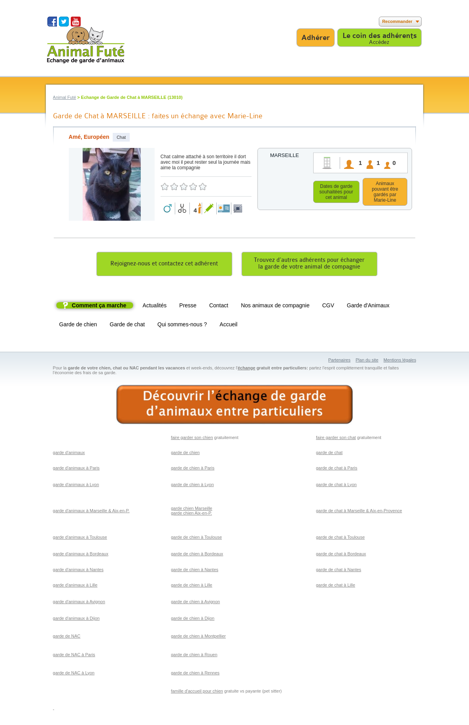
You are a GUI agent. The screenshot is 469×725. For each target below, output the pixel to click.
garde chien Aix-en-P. (191, 514)
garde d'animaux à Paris (76, 469)
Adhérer (315, 37)
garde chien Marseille (191, 509)
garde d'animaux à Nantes (78, 570)
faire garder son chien (192, 438)
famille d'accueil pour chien (197, 692)
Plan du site (367, 361)
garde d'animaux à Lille (75, 586)
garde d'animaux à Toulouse (80, 538)
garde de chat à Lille (335, 586)
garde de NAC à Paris (74, 655)
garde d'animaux (69, 453)
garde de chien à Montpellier (198, 637)
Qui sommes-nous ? (182, 325)
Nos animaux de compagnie (275, 306)
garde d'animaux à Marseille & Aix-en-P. (91, 511)
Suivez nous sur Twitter (64, 22)
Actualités (155, 306)
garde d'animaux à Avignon (79, 602)
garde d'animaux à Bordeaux (80, 555)
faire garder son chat (336, 438)
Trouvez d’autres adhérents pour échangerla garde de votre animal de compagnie (309, 264)
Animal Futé (64, 97)
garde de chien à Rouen (194, 655)
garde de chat (329, 453)
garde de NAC (67, 637)
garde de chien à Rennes (195, 674)
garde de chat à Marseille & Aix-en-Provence (359, 511)
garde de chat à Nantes (338, 570)
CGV (328, 306)
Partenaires (339, 361)
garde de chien (185, 453)
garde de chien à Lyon (192, 485)
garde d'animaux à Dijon (76, 619)
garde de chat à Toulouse (340, 538)
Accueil (228, 325)
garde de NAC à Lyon (74, 674)
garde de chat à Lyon (336, 485)
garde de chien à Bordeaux (197, 555)
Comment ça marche (99, 306)
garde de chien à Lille (191, 586)
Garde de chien (78, 325)
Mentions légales (400, 361)
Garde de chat (127, 325)
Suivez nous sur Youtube (76, 22)
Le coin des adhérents (379, 35)
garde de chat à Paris (336, 469)
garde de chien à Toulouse (196, 538)
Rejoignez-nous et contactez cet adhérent (164, 264)
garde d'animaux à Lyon (76, 485)
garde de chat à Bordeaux (341, 555)
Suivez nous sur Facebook (52, 22)
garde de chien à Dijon (192, 619)
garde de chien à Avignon (195, 602)
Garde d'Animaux (368, 306)
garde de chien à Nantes (194, 570)
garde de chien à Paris (192, 469)
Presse (188, 306)
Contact (218, 306)
